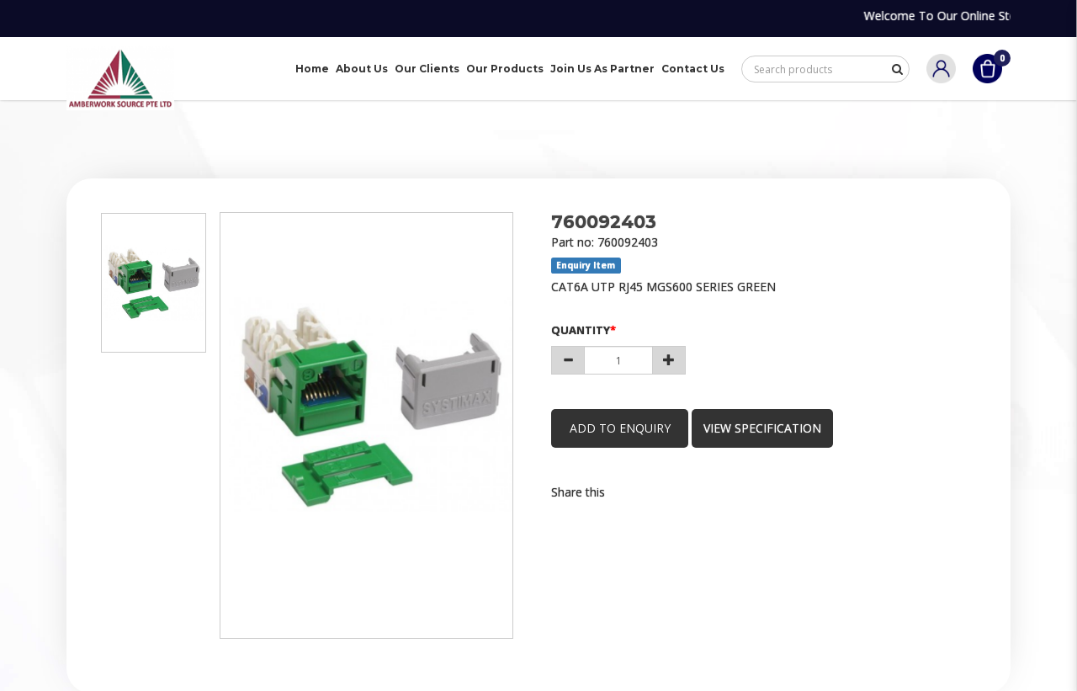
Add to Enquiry (622, 428)
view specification (769, 428)
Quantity (580, 330)
